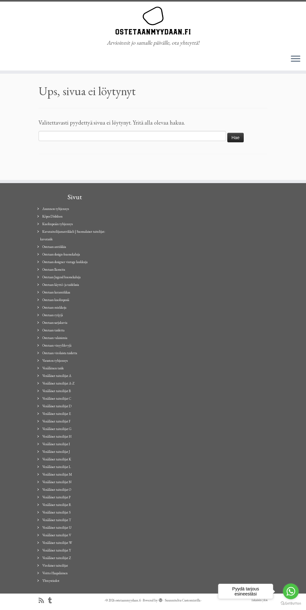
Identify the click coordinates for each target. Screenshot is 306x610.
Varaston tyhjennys (55, 360)
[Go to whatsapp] (291, 591)
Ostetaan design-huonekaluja (61, 254)
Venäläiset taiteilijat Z (56, 558)
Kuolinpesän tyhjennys (57, 224)
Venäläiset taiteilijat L (56, 467)
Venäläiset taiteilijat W (57, 542)
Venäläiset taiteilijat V (56, 535)
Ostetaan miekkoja (54, 307)
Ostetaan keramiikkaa (56, 292)
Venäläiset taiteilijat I (56, 444)
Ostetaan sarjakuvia (54, 322)
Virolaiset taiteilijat (55, 565)
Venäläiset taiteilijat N (56, 482)
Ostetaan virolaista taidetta (59, 353)
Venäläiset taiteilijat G (56, 429)
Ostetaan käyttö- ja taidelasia (60, 284)
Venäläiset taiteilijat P (56, 497)
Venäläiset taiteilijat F (56, 421)
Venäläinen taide (53, 368)
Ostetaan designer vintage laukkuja (65, 262)
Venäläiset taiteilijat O (56, 489)
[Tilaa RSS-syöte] (43, 600)
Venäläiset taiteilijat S (56, 512)
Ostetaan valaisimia (54, 338)
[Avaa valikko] (295, 59)
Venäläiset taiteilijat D (56, 406)
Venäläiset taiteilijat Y (56, 550)
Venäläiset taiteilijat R (56, 504)
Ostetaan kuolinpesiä (55, 300)
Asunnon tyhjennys (55, 208)
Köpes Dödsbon (52, 216)
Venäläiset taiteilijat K (56, 459)
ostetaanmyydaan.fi (128, 600)
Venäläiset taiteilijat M (57, 474)
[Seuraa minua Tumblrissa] (52, 600)
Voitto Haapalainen (55, 573)
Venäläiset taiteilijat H (56, 436)
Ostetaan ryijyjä (52, 315)
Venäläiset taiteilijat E (56, 413)
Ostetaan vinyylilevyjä (56, 345)
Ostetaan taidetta (53, 330)
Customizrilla (191, 600)
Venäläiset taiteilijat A (56, 375)
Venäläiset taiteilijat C (56, 398)
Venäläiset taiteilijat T (56, 520)
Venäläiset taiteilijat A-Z (58, 383)
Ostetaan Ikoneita (53, 269)
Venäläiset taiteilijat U (56, 527)
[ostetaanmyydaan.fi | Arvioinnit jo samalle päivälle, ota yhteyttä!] (153, 20)
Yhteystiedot (50, 580)
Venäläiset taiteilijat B (56, 391)
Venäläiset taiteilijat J (56, 451)
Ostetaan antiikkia (54, 246)
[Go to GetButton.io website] (291, 603)
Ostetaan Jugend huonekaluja (61, 277)
